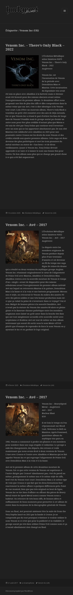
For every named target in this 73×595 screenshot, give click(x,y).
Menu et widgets (64, 13)
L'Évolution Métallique (32, 213)
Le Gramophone (28, 583)
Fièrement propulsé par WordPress (19, 591)
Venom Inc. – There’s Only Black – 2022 (35, 47)
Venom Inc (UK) (50, 213)
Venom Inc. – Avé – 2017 (26, 224)
